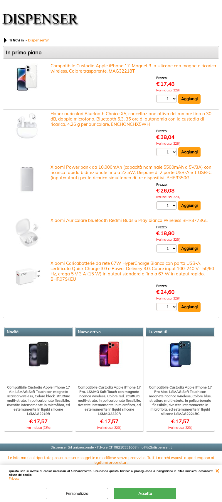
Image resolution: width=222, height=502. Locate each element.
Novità (12, 331)
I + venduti (158, 331)
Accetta (145, 493)
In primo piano (23, 52)
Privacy (14, 479)
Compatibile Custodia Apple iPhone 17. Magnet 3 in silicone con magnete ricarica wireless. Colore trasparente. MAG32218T (133, 68)
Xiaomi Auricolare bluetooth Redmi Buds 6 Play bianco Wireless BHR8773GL (129, 220)
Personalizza (77, 493)
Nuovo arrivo (89, 331)
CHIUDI (217, 470)
